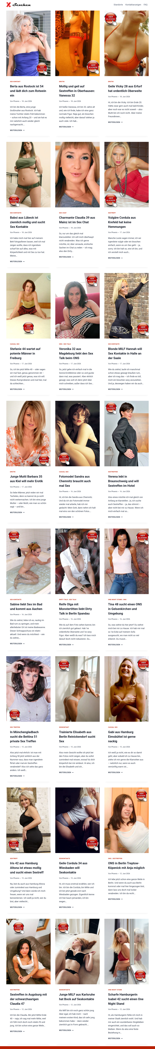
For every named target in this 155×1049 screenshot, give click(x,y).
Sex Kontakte (15, 208)
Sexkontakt (64, 718)
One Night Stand (115, 592)
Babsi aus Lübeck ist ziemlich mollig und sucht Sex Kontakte (26, 217)
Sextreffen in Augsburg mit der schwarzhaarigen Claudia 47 (28, 988)
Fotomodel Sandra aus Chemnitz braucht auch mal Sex (76, 474)
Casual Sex (14, 338)
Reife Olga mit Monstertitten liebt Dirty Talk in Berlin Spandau (77, 601)
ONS (60, 338)
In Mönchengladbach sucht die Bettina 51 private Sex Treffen (27, 727)
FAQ (145, 4)
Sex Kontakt (15, 81)
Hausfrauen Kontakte (111, 1041)
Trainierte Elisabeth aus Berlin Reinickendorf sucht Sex (76, 727)
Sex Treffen (15, 718)
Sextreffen (113, 465)
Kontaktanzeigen (133, 4)
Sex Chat (63, 208)
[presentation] (28, 42)
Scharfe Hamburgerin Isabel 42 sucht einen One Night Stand (126, 988)
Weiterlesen (17, 125)
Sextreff (112, 208)
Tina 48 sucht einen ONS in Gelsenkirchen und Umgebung (125, 601)
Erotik (62, 81)
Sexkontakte (64, 848)
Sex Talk (67, 338)
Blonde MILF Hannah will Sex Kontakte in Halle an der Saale (126, 347)
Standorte (118, 4)
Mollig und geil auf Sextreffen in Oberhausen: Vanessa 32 (75, 90)
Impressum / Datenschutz (135, 1041)
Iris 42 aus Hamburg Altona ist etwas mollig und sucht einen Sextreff (27, 857)
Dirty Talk (63, 592)
